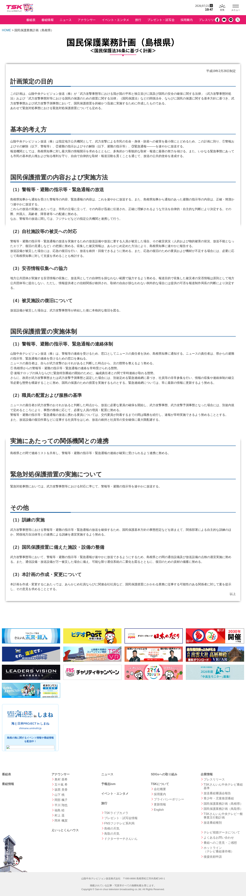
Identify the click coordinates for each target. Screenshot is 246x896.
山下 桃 (59, 794)
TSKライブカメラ (116, 813)
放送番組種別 (213, 822)
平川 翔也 (60, 805)
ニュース (66, 19)
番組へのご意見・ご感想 (220, 842)
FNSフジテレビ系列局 (119, 823)
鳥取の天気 (111, 833)
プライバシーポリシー (169, 799)
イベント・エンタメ (115, 19)
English (159, 809)
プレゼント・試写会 (160, 19)
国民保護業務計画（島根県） (223, 803)
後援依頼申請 (213, 856)
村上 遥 (59, 815)
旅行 (138, 19)
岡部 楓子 (60, 799)
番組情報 (47, 19)
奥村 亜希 (60, 779)
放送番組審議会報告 (217, 793)
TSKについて (160, 784)
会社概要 (160, 789)
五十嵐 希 (60, 784)
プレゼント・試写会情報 (121, 818)
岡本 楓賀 (60, 820)
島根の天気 (111, 828)
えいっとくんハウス (65, 830)
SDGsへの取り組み (164, 774)
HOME (6, 30)
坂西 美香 (60, 789)
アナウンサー (87, 19)
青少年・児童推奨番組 (219, 798)
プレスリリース (209, 19)
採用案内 (187, 19)
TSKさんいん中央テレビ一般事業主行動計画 (223, 815)
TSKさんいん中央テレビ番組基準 (223, 786)
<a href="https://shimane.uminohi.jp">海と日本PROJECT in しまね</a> (30, 727)
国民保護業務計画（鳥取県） (223, 808)
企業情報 (207, 774)
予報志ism (108, 784)
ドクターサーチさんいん (121, 838)
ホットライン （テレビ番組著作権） (219, 849)
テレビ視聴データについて (222, 832)
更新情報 (160, 804)
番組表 (30, 19)
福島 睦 (59, 810)
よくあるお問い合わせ (219, 837)
